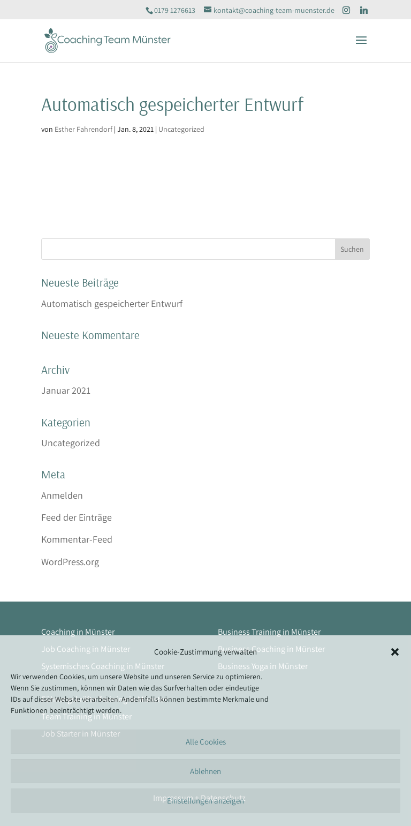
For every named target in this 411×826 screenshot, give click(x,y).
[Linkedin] (364, 10)
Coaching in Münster (78, 631)
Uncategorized (181, 129)
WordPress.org (70, 561)
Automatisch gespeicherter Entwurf (111, 303)
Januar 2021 (65, 390)
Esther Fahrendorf (83, 129)
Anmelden (62, 495)
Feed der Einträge (76, 517)
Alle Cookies (206, 742)
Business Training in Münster (269, 631)
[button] (395, 652)
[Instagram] (346, 10)
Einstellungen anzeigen (205, 800)
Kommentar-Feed (76, 539)
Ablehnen (205, 771)
